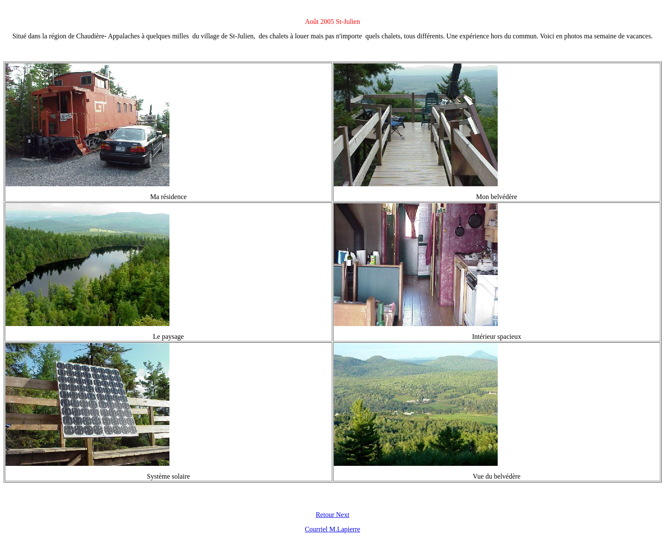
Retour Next (333, 514)
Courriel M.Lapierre (332, 529)
